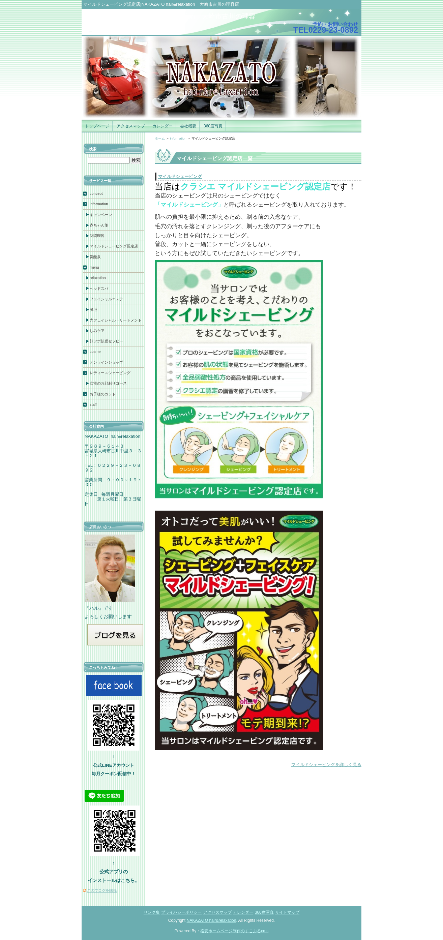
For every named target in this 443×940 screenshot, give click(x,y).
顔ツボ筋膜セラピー (106, 341)
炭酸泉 (95, 257)
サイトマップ (287, 912)
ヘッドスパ (99, 288)
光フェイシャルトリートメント (116, 320)
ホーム (160, 138)
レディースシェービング (110, 373)
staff (93, 404)
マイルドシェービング (180, 176)
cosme (95, 352)
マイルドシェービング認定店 (114, 246)
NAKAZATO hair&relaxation (211, 920)
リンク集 (152, 912)
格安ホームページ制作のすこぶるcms (234, 931)
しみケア (97, 331)
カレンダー (162, 126)
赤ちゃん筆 (99, 225)
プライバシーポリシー (181, 912)
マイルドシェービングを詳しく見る (326, 764)
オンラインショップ (106, 362)
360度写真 (213, 126)
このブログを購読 (102, 890)
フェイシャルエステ (106, 299)
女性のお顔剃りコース (108, 383)
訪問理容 (97, 236)
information (178, 138)
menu (94, 267)
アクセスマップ (131, 126)
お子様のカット (103, 394)
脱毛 (93, 309)
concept (96, 193)
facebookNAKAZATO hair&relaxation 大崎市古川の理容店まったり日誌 (170, 20)
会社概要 (188, 126)
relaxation (98, 278)
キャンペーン (101, 215)
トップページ (97, 126)
